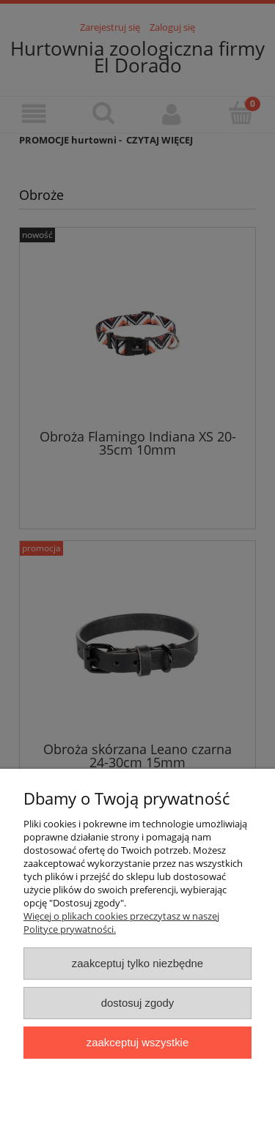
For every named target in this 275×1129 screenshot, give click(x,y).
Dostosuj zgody (138, 1002)
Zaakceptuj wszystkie (137, 1042)
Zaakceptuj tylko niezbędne (137, 963)
